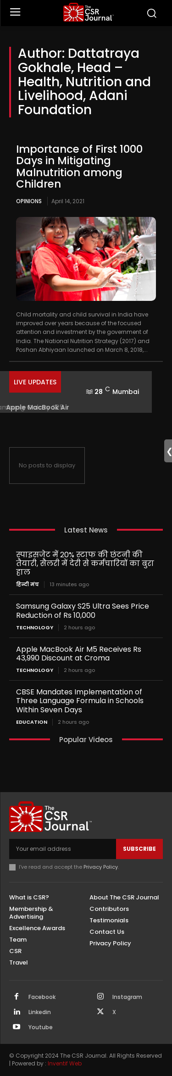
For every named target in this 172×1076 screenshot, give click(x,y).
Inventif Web (65, 1063)
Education (31, 722)
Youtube (40, 1027)
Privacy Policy (100, 867)
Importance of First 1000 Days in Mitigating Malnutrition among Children (79, 166)
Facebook (41, 997)
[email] (62, 849)
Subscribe (139, 849)
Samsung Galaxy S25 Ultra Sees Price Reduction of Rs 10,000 (82, 610)
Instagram (127, 997)
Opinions (29, 201)
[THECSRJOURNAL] (88, 12)
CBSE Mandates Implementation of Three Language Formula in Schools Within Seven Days (80, 701)
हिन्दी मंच (27, 584)
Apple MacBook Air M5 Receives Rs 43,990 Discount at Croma (78, 653)
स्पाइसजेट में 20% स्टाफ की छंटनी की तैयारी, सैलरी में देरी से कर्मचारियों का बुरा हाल (85, 563)
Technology (34, 627)
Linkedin (39, 1012)
